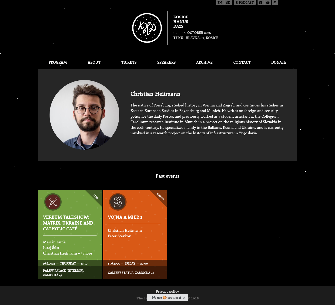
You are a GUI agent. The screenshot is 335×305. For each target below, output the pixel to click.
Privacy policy (167, 292)
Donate (278, 62)
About (94, 62)
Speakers (166, 62)
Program (58, 62)
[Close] (185, 297)
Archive (204, 62)
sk (228, 2)
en (220, 2)
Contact (242, 62)
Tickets (129, 62)
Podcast (245, 2)
